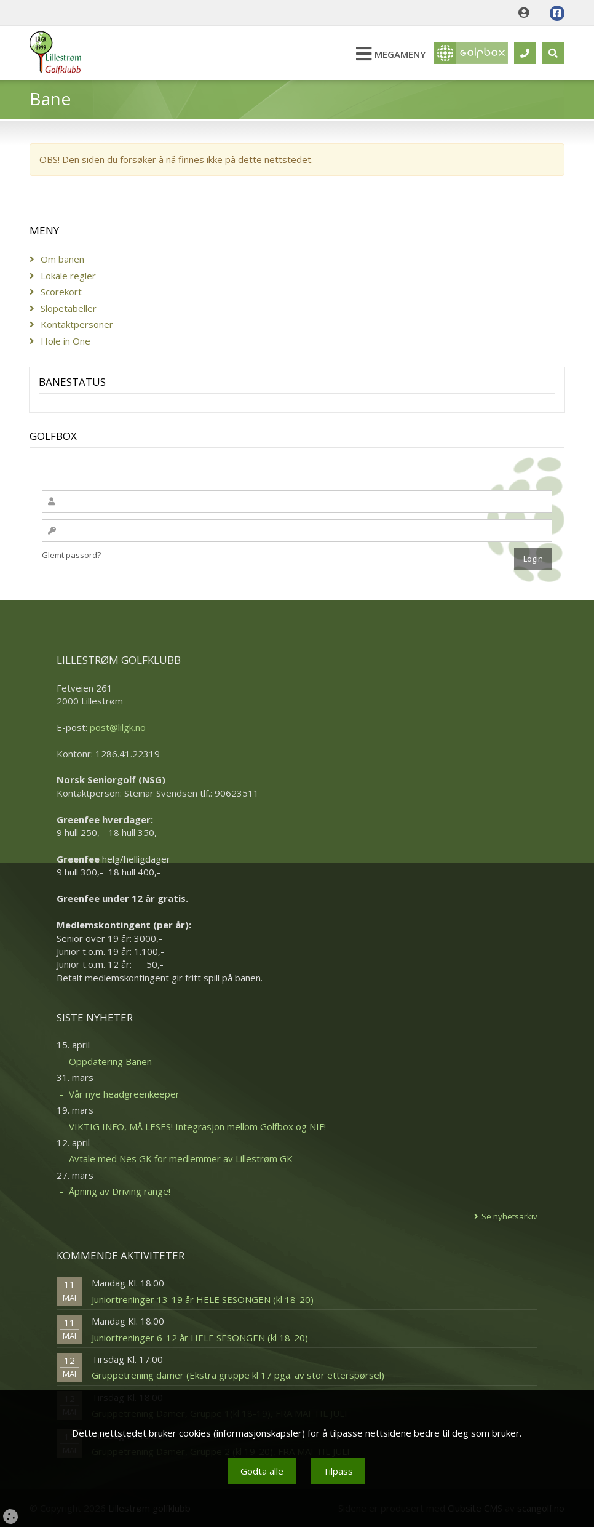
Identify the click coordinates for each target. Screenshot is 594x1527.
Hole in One (65, 341)
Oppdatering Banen (110, 1061)
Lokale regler (68, 275)
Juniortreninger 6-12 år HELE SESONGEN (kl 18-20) (200, 1337)
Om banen (62, 259)
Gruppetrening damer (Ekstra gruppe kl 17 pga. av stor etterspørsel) (238, 1375)
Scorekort (61, 291)
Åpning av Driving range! (119, 1191)
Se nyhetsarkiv (509, 1216)
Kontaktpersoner (77, 324)
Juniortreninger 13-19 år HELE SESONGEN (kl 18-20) (203, 1299)
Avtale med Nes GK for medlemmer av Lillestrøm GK (181, 1158)
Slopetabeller (69, 308)
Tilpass (338, 1471)
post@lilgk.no (118, 727)
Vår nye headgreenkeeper (124, 1094)
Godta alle (261, 1471)
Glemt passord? (71, 554)
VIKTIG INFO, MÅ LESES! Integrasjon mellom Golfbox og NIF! (197, 1126)
